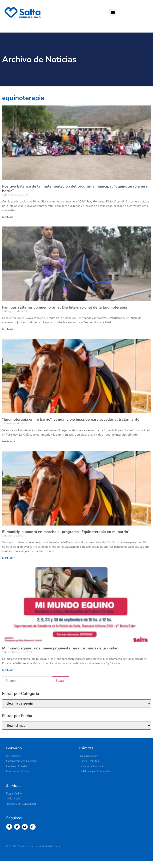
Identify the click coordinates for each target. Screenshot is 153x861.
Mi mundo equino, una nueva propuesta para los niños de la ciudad (60, 648)
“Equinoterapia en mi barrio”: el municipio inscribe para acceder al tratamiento (70, 419)
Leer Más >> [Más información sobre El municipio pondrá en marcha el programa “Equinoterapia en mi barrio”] (8, 557)
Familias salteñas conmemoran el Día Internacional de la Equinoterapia (64, 307)
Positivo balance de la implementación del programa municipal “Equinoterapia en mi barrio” (76, 188)
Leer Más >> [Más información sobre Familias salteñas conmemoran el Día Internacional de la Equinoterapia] (8, 329)
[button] (112, 12)
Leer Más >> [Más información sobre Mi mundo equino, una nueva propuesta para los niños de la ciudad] (8, 669)
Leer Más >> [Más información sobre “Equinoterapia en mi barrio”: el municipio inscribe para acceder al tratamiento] (8, 441)
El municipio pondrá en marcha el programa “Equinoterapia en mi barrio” (65, 531)
